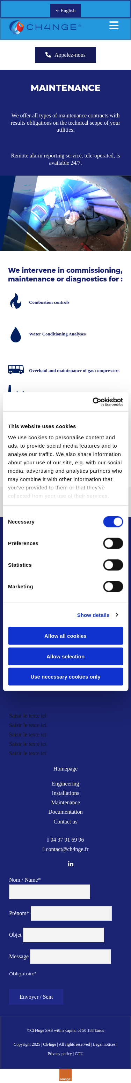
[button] (65, 55)
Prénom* (19, 913)
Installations (65, 793)
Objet (15, 935)
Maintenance (65, 802)
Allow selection (65, 656)
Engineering (65, 784)
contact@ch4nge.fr (67, 849)
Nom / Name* (25, 880)
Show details (93, 615)
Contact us (66, 822)
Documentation (65, 812)
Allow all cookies (65, 636)
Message (19, 956)
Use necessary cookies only (65, 677)
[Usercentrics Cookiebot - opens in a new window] (93, 401)
